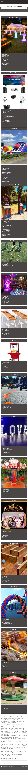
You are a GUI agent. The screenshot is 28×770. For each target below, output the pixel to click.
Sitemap (11, 766)
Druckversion (5, 766)
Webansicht (24, 766)
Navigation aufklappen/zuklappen (14, 1)
